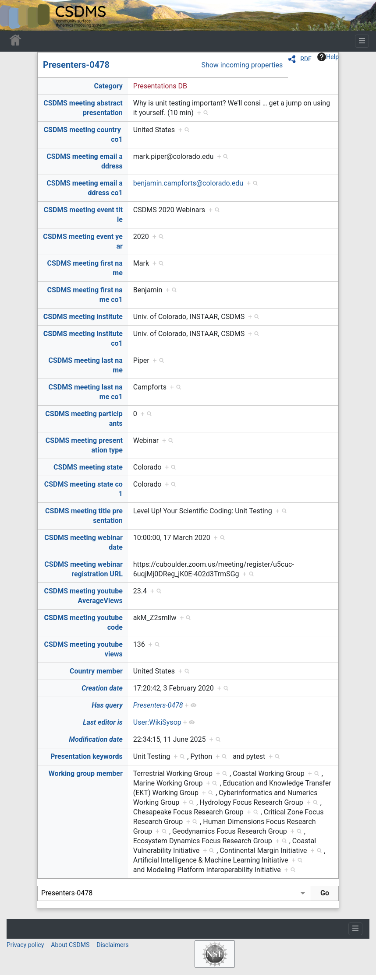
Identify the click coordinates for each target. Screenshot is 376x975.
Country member (96, 671)
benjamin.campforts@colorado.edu (188, 183)
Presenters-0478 (76, 65)
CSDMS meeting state (88, 467)
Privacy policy (25, 944)
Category (108, 86)
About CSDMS (70, 944)
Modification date (95, 739)
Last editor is (103, 722)
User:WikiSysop (157, 722)
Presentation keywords (86, 756)
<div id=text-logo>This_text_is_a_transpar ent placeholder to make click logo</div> (14, 15)
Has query (107, 705)
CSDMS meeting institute (83, 316)
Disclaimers (112, 944)
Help (328, 57)
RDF (306, 59)
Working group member (86, 773)
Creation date (102, 688)
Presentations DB (160, 86)
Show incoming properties (242, 65)
